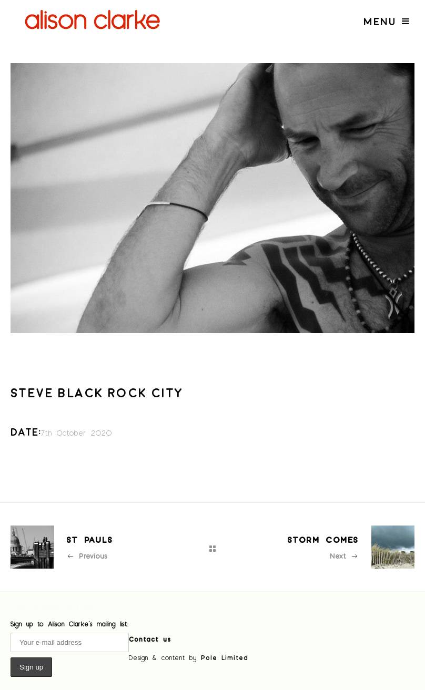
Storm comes (323, 539)
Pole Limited (224, 657)
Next (344, 555)
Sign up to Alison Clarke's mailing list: (70, 623)
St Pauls (89, 539)
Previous (86, 555)
